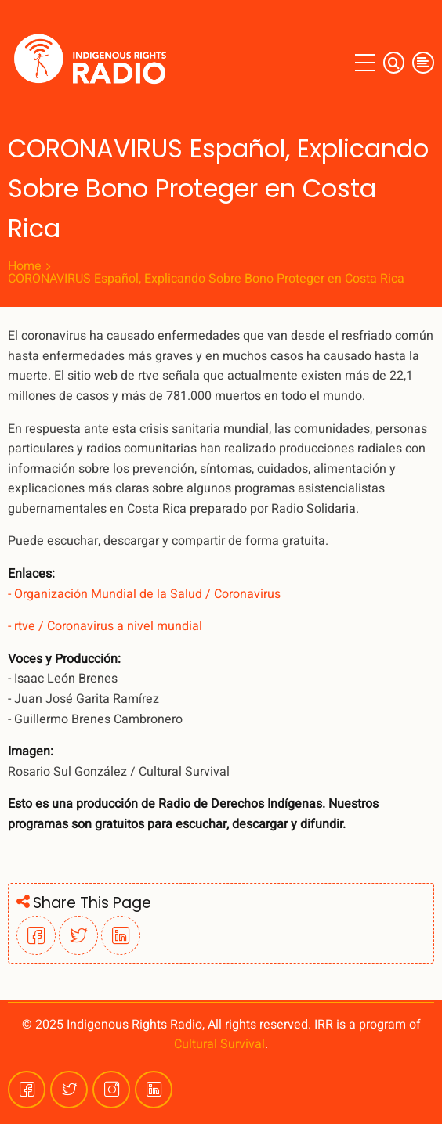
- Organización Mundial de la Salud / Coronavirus (144, 594)
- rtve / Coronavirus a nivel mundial (105, 626)
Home (25, 266)
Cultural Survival (219, 1044)
